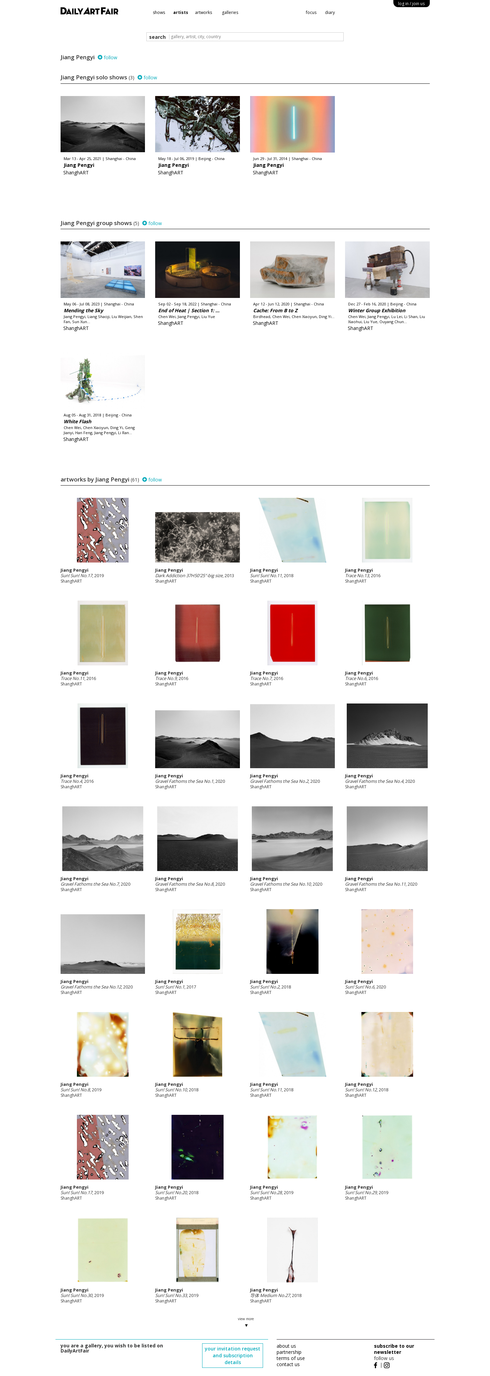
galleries (230, 12)
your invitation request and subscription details (232, 1355)
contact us (288, 1364)
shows (159, 12)
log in (411, 3)
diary (330, 12)
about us (286, 1346)
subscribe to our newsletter (394, 1349)
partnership (289, 1352)
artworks (203, 12)
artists (180, 12)
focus (311, 12)
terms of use (291, 1358)
